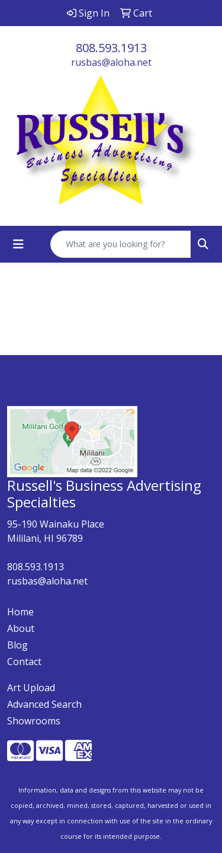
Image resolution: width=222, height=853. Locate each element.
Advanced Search (44, 704)
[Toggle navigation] (18, 244)
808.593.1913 (111, 48)
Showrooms (33, 720)
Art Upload (31, 687)
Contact (24, 661)
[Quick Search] (120, 244)
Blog (17, 644)
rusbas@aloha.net (111, 62)
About (20, 628)
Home (20, 611)
